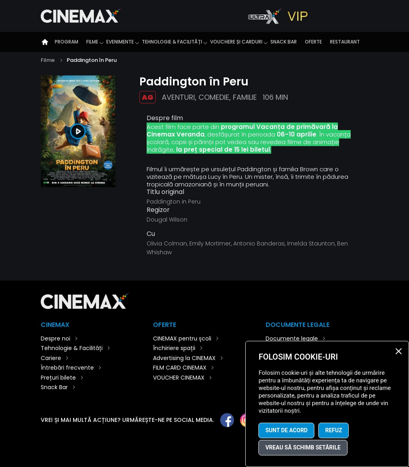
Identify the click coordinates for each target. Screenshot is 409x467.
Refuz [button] (333, 430)
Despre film (165, 118)
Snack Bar (283, 41)
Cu (151, 234)
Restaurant (345, 41)
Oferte (313, 41)
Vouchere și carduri (236, 41)
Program (66, 41)
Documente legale (292, 338)
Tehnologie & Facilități (172, 41)
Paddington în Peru (92, 60)
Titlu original (165, 192)
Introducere (45, 42)
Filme (92, 41)
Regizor (158, 210)
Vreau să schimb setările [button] (302, 447)
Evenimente (120, 41)
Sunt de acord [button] (286, 430)
